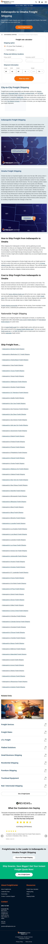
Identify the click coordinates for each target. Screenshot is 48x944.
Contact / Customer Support (8, 896)
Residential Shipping (9, 763)
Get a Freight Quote (24, 27)
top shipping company (13, 101)
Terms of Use (29, 941)
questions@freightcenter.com (8, 926)
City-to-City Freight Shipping (24, 857)
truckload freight (29, 93)
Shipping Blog (30, 891)
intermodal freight (13, 93)
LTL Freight (6, 740)
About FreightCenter (6, 889)
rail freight (40, 93)
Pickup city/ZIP (7, 57)
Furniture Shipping (9, 770)
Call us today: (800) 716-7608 (24, 5)
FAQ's (28, 894)
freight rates (20, 97)
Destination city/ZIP (30, 57)
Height (17, 68)
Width (11, 68)
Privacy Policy (19, 941)
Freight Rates (6, 732)
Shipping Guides (31, 896)
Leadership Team (5, 891)
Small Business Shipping (11, 755)
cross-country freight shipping (28, 319)
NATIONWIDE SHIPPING (10, 34)
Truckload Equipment (10, 778)
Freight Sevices (7, 724)
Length (5, 68)
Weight (32, 68)
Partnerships (4, 894)
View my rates (24, 78)
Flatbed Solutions (8, 747)
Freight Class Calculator (32, 889)
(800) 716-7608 (5, 905)
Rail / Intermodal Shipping (11, 786)
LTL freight (22, 93)
